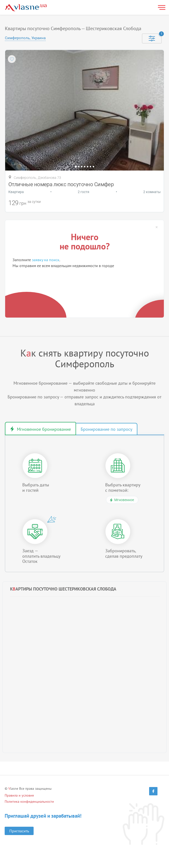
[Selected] (152, 38)
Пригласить (19, 830)
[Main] (26, 7)
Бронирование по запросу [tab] (106, 429)
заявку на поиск (45, 259)
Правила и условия (19, 795)
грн (22, 203)
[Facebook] (153, 791)
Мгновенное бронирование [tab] (44, 429)
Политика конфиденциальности (29, 801)
